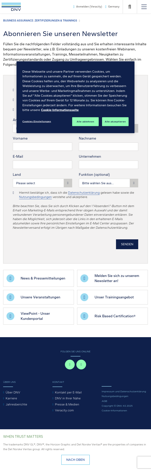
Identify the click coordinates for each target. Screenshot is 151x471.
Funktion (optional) (94, 174)
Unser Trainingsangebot (114, 297)
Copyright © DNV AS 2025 (117, 405)
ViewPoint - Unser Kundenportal (35, 316)
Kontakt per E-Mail (68, 392)
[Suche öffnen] (130, 7)
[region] (75, 97)
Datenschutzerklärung (84, 192)
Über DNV (13, 392)
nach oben (75, 460)
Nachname (87, 138)
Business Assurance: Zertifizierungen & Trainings (40, 20)
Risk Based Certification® (115, 316)
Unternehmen (90, 156)
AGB (104, 401)
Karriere (11, 398)
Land (17, 174)
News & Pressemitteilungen (43, 278)
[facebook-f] (70, 364)
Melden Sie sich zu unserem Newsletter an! (117, 278)
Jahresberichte (16, 404)
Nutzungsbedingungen (35, 197)
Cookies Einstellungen (36, 121)
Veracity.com (64, 410)
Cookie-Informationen (114, 410)
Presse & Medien (67, 404)
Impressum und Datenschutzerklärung (124, 391)
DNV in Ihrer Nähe (68, 398)
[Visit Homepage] (11, 6)
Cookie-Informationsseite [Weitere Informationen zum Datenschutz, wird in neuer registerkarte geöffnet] (60, 110)
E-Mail (18, 156)
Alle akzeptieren (115, 121)
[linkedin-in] (81, 364)
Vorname (20, 138)
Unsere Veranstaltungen (40, 297)
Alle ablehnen (85, 121)
